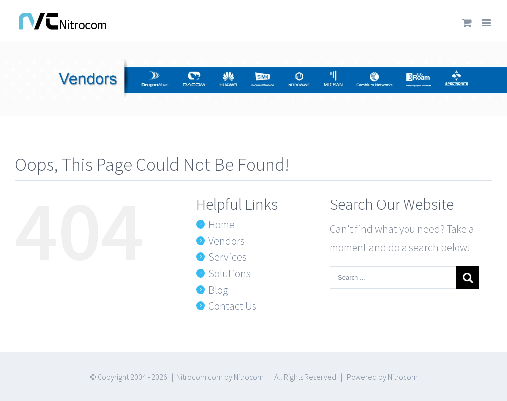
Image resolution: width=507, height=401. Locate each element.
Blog (218, 290)
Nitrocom (249, 377)
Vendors (226, 241)
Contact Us (232, 306)
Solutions (229, 273)
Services (227, 257)
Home (221, 224)
